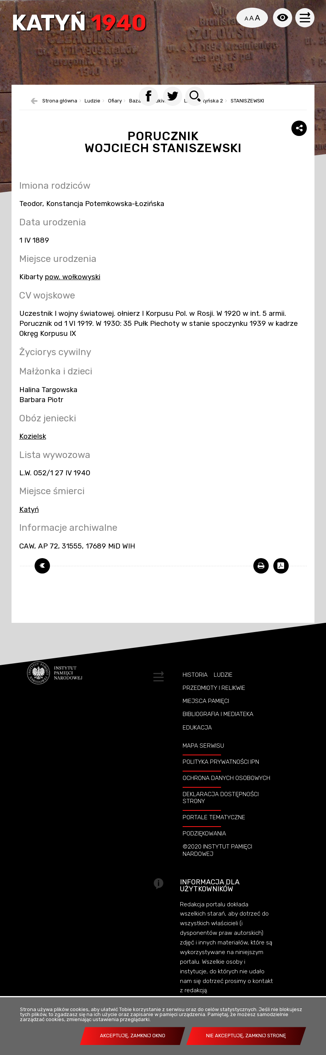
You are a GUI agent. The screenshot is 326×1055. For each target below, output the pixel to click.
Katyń (79, 24)
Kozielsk (32, 436)
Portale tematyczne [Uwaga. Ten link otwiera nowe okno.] (214, 817)
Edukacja (197, 727)
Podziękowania (204, 833)
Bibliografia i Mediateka (218, 714)
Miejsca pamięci (206, 701)
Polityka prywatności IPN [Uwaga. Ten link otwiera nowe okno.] (221, 761)
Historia (195, 674)
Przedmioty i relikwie (214, 687)
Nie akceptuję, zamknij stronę (246, 1035)
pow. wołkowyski (72, 277)
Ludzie (223, 674)
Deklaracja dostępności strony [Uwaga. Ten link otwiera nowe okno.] (221, 798)
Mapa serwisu (203, 745)
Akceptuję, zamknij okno (132, 1035)
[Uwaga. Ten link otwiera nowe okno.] (261, 566)
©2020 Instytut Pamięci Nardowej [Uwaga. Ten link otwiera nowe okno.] (217, 850)
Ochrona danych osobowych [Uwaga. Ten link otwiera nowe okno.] (226, 778)
